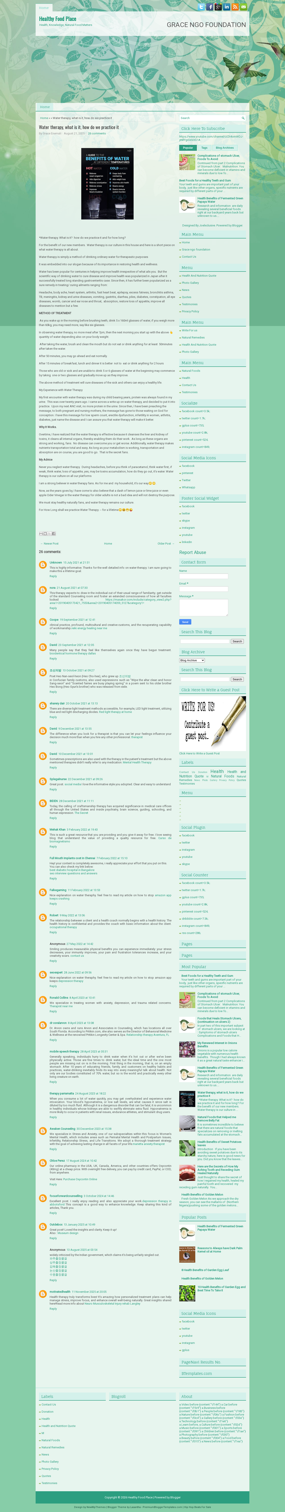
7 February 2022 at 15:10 (111, 858)
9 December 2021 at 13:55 (75, 728)
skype (186, 520)
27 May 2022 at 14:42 (80, 944)
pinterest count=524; (195, 439)
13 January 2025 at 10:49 (79, 1224)
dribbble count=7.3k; (195, 918)
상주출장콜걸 (58, 1262)
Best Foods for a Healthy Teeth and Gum (205, 180)
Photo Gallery (190, 282)
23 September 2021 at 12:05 (76, 645)
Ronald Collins (59, 997)
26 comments (97, 133)
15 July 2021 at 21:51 (76, 562)
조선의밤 (55, 670)
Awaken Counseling (62, 1128)
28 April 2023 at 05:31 (94, 1051)
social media (73, 784)
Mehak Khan (57, 829)
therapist (137, 737)
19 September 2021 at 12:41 (77, 619)
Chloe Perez (57, 1160)
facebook (188, 466)
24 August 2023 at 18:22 (90, 1093)
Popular (188, 147)
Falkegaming (58, 890)
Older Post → (166, 543)
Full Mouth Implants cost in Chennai (72, 858)
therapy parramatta (62, 1093)
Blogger (237, 225)
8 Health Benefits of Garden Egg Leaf (205, 1270)
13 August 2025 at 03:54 (82, 1249)
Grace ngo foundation (196, 249)
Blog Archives (225, 147)
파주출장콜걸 (58, 1258)
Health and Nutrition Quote (58, 1426)
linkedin (187, 542)
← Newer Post (49, 543)
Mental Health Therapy (137, 762)
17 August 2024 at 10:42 (81, 1160)
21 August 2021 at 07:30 (72, 587)
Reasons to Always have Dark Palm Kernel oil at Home (219, 1250)
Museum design (68, 1233)
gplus (185, 1350)
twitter (186, 513)
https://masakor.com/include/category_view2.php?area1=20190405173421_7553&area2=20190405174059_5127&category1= (110, 601)
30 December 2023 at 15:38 (94, 1128)
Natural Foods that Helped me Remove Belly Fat (216, 1118)
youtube (187, 535)
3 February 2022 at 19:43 (82, 829)
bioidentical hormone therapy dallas (73, 653)
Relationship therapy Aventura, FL (147, 1034)
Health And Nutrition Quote (199, 275)
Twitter (186, 480)
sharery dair (57, 703)
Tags (205, 147)
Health (186, 378)
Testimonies (189, 304)
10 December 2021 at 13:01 (75, 754)
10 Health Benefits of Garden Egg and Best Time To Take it (221, 1288)
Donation (202, 772)
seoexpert (56, 972)
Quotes (186, 297)
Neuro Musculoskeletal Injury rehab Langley (112, 1303)
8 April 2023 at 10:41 (82, 997)
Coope (54, 619)
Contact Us (189, 256)
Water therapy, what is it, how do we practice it (79, 127)
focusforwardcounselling (66, 1196)
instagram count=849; (196, 447)
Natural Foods (191, 370)
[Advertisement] (142, 69)
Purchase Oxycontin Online (80, 1179)
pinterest (187, 473)
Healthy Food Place (57, 19)
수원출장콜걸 (58, 1274)
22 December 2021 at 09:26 (85, 779)
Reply (53, 576)
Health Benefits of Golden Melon (202, 1194)
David (53, 645)
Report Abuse (192, 552)
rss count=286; (191, 933)
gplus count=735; (193, 425)
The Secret (81, 812)
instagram (188, 527)
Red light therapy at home (115, 712)
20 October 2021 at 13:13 (82, 703)
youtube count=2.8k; (195, 432)
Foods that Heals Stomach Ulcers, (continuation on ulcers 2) (219, 1020)
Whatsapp (188, 487)
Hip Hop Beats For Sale (197, 1507)
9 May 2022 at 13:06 (72, 915)
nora (52, 587)
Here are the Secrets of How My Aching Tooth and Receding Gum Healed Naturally (218, 1170)
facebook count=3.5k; (196, 411)
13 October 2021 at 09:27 (78, 670)
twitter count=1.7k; (194, 418)
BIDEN (54, 801)
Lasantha (135, 1507)
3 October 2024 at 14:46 (99, 1196)
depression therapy (70, 981)
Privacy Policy (190, 311)
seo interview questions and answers (73, 873)
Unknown (56, 562)
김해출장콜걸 (58, 1266)
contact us (77, 955)
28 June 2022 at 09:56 (78, 972)
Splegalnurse (58, 779)
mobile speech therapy (64, 1051)
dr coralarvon (58, 1023)
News (185, 290)
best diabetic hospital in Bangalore (72, 870)
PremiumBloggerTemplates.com (162, 1507)
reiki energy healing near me (89, 628)
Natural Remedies (193, 337)
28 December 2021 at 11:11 (76, 801)
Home (44, 8)
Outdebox (56, 1224)
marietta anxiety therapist (149, 1144)
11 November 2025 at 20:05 (89, 1291)
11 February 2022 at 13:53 (84, 890)
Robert (54, 915)
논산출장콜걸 (58, 1270)
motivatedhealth (60, 1291)
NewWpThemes (96, 1507)
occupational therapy (63, 927)
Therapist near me (61, 1006)
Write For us (189, 330)
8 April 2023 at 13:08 (81, 1023)
